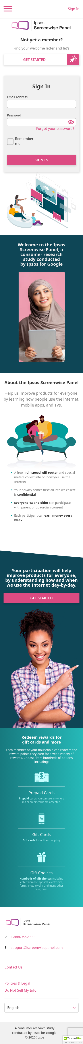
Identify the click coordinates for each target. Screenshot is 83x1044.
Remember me (24, 141)
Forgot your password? (55, 128)
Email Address (17, 97)
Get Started (34, 59)
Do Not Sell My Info (20, 990)
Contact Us (13, 967)
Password (14, 115)
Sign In (73, 8)
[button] (73, 1040)
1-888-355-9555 (23, 937)
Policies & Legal (17, 983)
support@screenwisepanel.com (37, 947)
